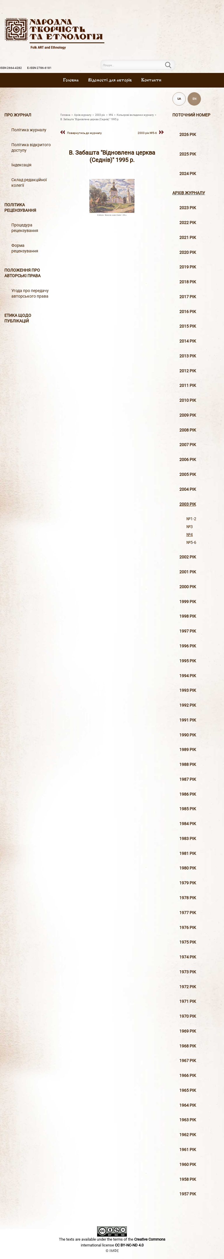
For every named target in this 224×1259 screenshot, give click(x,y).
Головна (71, 80)
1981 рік (187, 853)
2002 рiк (187, 557)
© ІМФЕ (112, 1250)
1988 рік (187, 764)
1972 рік (187, 986)
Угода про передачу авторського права (30, 293)
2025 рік (187, 154)
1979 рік (187, 883)
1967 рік (187, 1060)
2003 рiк (187, 504)
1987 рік (187, 779)
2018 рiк (187, 282)
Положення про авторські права (22, 273)
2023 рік (187, 207)
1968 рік (187, 1046)
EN (194, 98)
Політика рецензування (20, 207)
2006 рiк (187, 459)
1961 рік (187, 1149)
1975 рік (187, 942)
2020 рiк (187, 252)
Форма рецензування (24, 248)
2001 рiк (187, 572)
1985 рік (187, 808)
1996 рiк (187, 646)
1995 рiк (187, 661)
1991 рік (187, 720)
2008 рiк (187, 430)
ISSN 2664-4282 (11, 67)
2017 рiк (187, 296)
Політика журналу (28, 130)
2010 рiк (187, 400)
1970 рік (187, 1016)
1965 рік (187, 1090)
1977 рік (187, 912)
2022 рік (187, 222)
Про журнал (17, 115)
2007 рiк (187, 444)
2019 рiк (187, 267)
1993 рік (187, 690)
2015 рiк (187, 326)
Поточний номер (191, 115)
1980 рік (187, 868)
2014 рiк (187, 341)
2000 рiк (187, 586)
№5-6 (191, 542)
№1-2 (191, 518)
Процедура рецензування (24, 228)
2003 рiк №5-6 (147, 133)
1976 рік (187, 927)
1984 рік (187, 823)
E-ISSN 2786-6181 (39, 67)
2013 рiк (187, 356)
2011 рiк (187, 385)
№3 (189, 526)
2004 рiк (187, 489)
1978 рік (187, 897)
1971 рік (187, 1001)
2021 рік (187, 237)
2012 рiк (187, 371)
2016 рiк (187, 311)
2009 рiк (187, 415)
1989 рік (187, 749)
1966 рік (187, 1075)
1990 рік (187, 735)
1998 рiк (187, 616)
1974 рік (187, 957)
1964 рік (187, 1105)
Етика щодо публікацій (17, 318)
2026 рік (187, 134)
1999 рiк (187, 601)
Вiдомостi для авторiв (110, 80)
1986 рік (187, 794)
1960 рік (187, 1164)
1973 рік (187, 972)
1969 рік (187, 1031)
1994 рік (187, 675)
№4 (189, 534)
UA (179, 98)
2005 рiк (187, 474)
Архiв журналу (188, 193)
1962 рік (187, 1134)
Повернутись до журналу (84, 133)
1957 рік (187, 1194)
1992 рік (187, 705)
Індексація (21, 165)
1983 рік (187, 838)
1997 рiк (187, 631)
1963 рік (187, 1119)
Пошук (171, 65)
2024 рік (187, 173)
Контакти (151, 80)
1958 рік (187, 1179)
